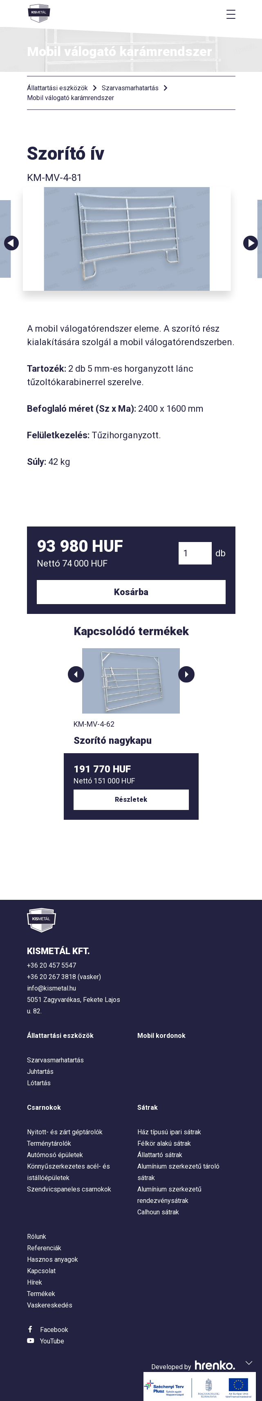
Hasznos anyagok (52, 1259)
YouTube (52, 1341)
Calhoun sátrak (158, 1212)
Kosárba (131, 592)
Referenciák (44, 1248)
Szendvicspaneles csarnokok (69, 1189)
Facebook (54, 1330)
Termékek (41, 1294)
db (220, 553)
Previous (11, 243)
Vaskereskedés (49, 1305)
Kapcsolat (41, 1271)
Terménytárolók (49, 1143)
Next (250, 243)
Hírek (34, 1282)
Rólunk (36, 1236)
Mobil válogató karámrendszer (70, 98)
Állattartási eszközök (57, 88)
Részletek (131, 799)
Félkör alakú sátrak (164, 1143)
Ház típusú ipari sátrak (169, 1132)
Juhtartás (40, 1071)
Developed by (193, 1367)
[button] (76, 674)
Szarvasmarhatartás (130, 88)
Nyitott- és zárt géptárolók (65, 1132)
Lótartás (39, 1083)
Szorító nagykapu (113, 740)
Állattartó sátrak (159, 1155)
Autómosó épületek (55, 1155)
